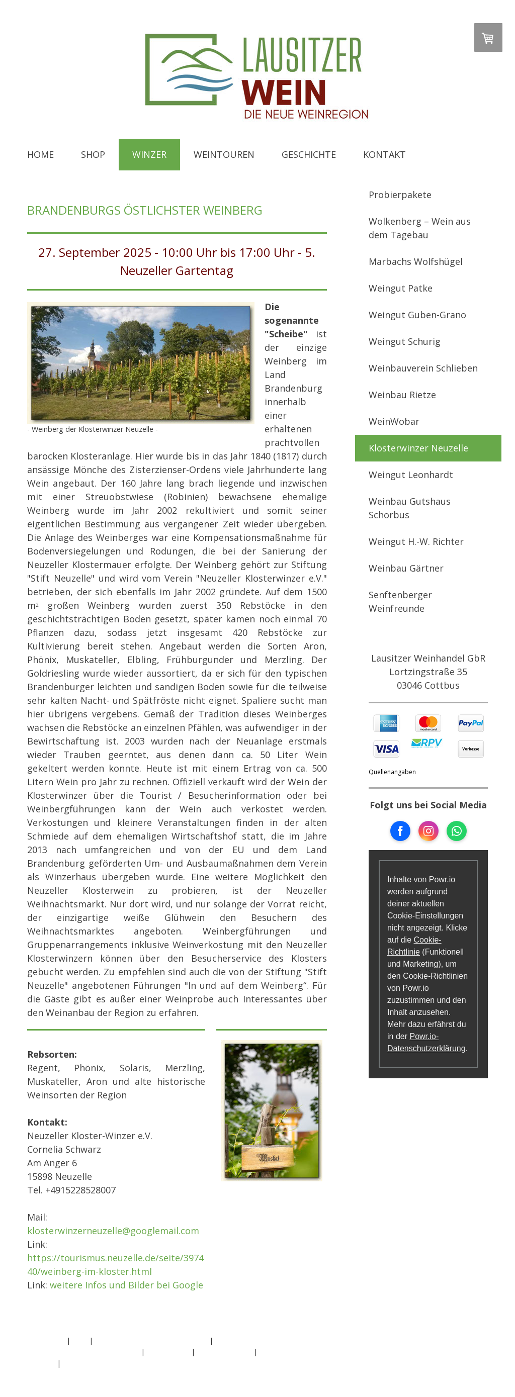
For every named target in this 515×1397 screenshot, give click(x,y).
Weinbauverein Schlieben (423, 368)
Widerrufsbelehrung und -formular (151, 1340)
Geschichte (309, 154)
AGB (79, 1340)
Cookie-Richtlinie (224, 1351)
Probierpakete (400, 195)
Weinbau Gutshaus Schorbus (410, 508)
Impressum (45, 1340)
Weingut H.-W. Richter (416, 541)
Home (40, 154)
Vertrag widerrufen (103, 1363)
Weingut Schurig (405, 341)
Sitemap (41, 1363)
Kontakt (384, 154)
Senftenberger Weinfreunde (400, 601)
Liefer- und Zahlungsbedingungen (83, 1351)
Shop (93, 154)
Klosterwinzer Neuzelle (418, 448)
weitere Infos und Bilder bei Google (126, 1285)
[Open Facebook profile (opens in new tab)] (400, 831)
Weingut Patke (401, 288)
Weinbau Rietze (402, 395)
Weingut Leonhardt (411, 475)
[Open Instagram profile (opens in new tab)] (428, 831)
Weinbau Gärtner (406, 568)
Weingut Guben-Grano (417, 315)
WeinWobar (394, 421)
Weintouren (224, 154)
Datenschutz (168, 1351)
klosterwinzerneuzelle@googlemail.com (113, 1231)
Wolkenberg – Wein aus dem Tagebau (420, 228)
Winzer (149, 154)
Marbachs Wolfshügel (416, 261)
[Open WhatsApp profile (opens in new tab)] (457, 831)
